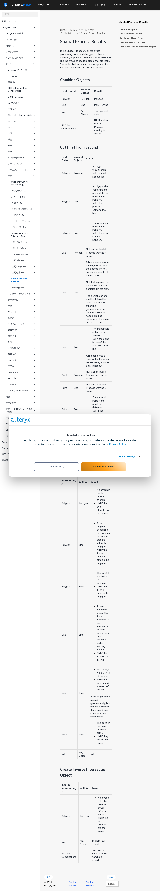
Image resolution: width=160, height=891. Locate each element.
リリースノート (9, 21)
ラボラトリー (21, 372)
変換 (21, 151)
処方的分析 (21, 330)
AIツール (21, 121)
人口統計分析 (21, 348)
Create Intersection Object (133, 42)
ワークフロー (20, 51)
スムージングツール (20, 254)
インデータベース (21, 157)
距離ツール (16, 203)
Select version (138, 4)
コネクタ (21, 336)
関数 (20, 396)
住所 (21, 342)
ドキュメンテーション (21, 169)
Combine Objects (128, 29)
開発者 (21, 366)
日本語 (112, 884)
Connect (21, 384)
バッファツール (18, 190)
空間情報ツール (18, 260)
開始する (20, 45)
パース (21, 145)
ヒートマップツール (20, 221)
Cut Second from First (131, 38)
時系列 (21, 318)
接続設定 (12, 82)
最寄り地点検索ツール (21, 209)
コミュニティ (98, 4)
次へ (111, 877)
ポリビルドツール (19, 242)
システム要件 (12, 39)
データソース (20, 402)
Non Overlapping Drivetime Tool (19, 234)
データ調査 (21, 299)
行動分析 (21, 354)
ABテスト (21, 311)
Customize (56, 466)
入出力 (21, 127)
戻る (48, 877)
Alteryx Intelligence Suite (21, 115)
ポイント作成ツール (20, 197)
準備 (21, 133)
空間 (21, 175)
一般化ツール (17, 215)
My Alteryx (117, 4)
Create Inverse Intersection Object (137, 46)
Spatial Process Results (19, 280)
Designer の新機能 (14, 33)
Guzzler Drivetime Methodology (20, 183)
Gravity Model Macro (21, 390)
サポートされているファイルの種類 (20, 410)
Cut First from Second (131, 33)
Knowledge (64, 4)
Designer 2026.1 (18, 27)
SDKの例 (21, 378)
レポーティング (21, 163)
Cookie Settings (127, 456)
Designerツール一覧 (17, 70)
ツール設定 (13, 76)
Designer (74, 30)
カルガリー (21, 360)
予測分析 (12, 109)
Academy (81, 4)
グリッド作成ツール (20, 227)
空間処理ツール (23, 272)
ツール (20, 63)
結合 (21, 139)
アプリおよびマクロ (20, 57)
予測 (21, 305)
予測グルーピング (21, 324)
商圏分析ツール (18, 287)
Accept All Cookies (103, 466)
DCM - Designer (21, 97)
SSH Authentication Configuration (17, 89)
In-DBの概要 (13, 103)
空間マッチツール (23, 266)
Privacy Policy (117, 444)
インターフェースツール (21, 293)
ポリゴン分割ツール (20, 248)
